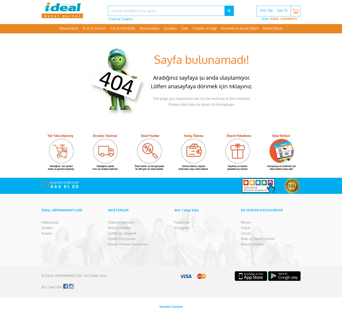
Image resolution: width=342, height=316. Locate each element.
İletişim (47, 228)
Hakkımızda (50, 222)
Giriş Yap (266, 10)
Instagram (182, 228)
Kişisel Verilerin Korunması (128, 244)
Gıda (184, 28)
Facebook (182, 222)
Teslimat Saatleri (120, 19)
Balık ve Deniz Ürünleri (258, 239)
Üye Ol (282, 10)
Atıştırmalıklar (150, 28)
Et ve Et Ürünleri (94, 28)
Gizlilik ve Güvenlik (122, 233)
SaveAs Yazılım (171, 307)
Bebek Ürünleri (252, 244)
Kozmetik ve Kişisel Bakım (240, 28)
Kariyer (47, 233)
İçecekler (170, 28)
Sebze (246, 228)
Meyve (246, 222)
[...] (166, 11)
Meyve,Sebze (69, 28)
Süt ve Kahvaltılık (122, 28)
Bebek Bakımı (272, 28)
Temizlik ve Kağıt (204, 28)
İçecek (246, 233)
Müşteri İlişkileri (120, 228)
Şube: (279, 19)
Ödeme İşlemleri (121, 222)
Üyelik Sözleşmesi (121, 239)
